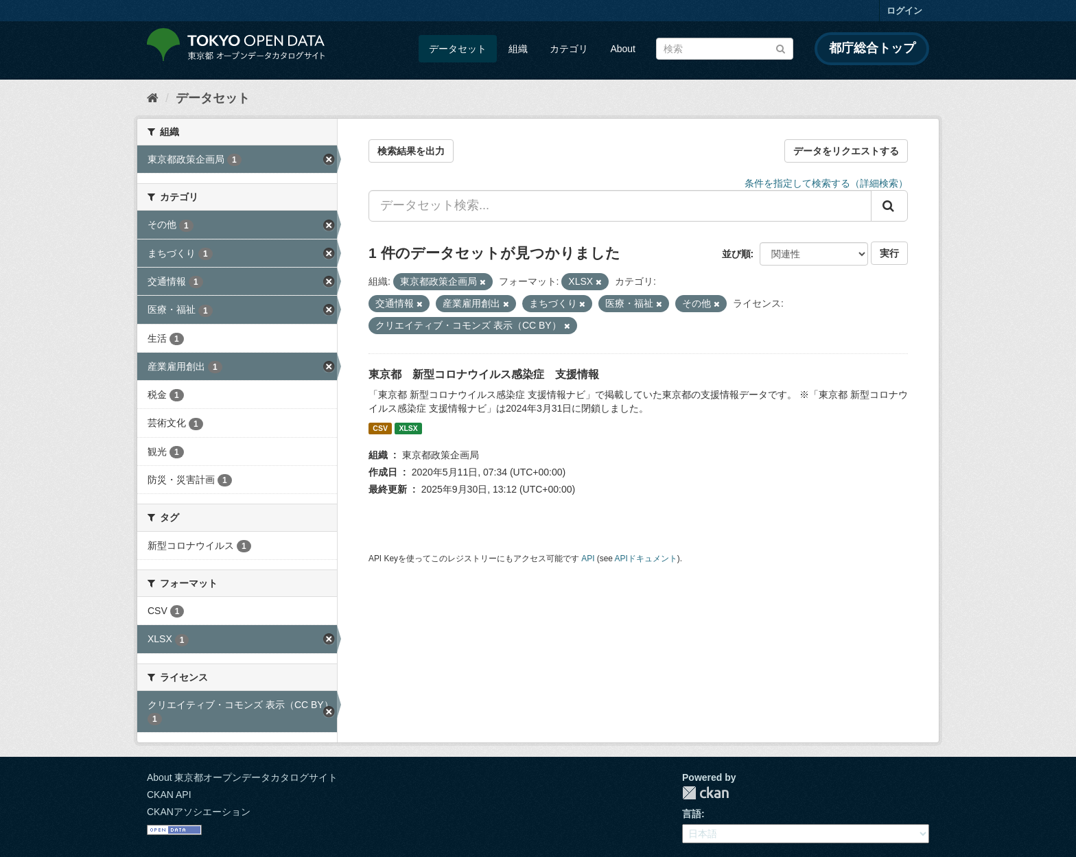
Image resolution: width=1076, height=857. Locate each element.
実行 (889, 253)
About (622, 48)
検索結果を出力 (411, 150)
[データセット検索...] (620, 206)
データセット (458, 48)
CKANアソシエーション (198, 811)
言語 (691, 813)
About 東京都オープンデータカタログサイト (242, 777)
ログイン (904, 10)
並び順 (736, 253)
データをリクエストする (846, 150)
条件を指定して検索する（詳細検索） (826, 183)
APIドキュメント (646, 558)
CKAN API (169, 794)
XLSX (408, 428)
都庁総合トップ (872, 48)
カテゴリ (569, 48)
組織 (518, 48)
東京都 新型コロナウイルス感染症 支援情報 (484, 374)
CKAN (705, 793)
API (587, 558)
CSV (380, 428)
